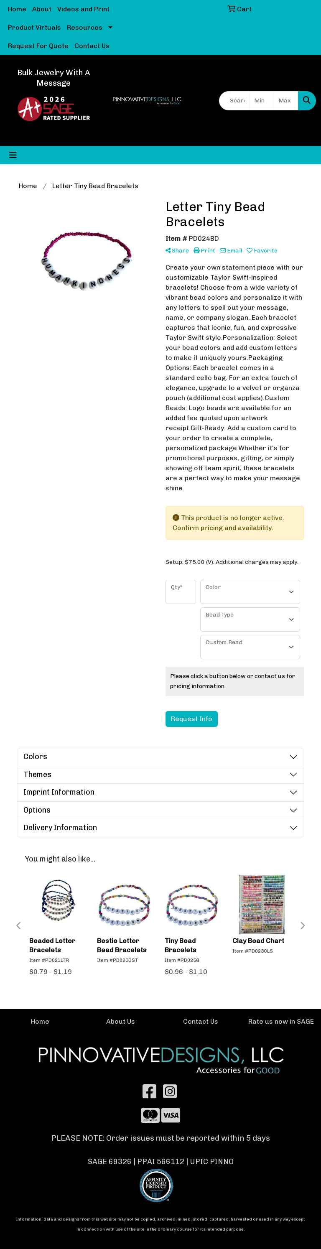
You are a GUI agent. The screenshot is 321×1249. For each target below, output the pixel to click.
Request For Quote (38, 46)
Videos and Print (83, 9)
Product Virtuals (34, 27)
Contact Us (92, 46)
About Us (120, 1021)
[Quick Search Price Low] (262, 100)
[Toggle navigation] (13, 155)
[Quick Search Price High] (286, 100)
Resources (84, 27)
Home (17, 9)
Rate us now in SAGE (281, 1021)
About (41, 9)
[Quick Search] (234, 100)
